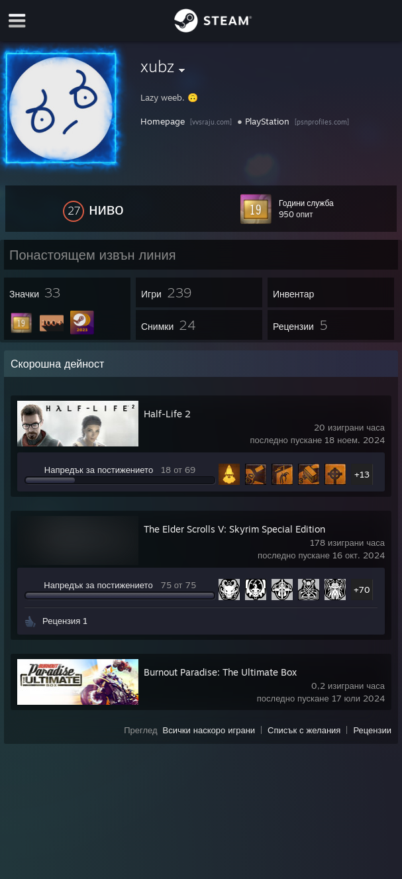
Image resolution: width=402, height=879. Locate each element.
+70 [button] (362, 589)
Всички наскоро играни (209, 730)
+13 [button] (362, 474)
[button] (93, 208)
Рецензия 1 (64, 620)
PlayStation (267, 121)
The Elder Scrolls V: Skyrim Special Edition (234, 529)
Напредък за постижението (98, 469)
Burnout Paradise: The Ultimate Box (220, 672)
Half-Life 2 (167, 413)
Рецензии (372, 730)
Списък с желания (304, 730)
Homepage (162, 121)
